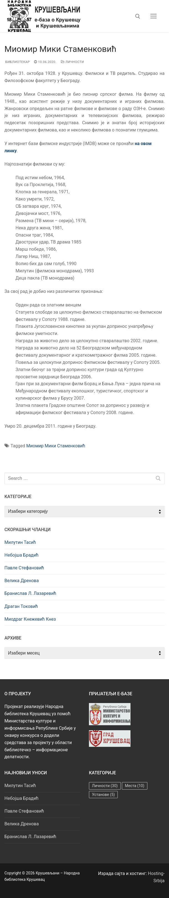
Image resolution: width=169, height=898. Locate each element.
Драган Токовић (21, 606)
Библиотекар (17, 62)
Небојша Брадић (21, 555)
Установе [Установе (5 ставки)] (103, 794)
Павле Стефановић (24, 567)
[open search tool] (137, 16)
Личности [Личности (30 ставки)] (105, 785)
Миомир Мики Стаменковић (55, 445)
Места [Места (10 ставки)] (134, 785)
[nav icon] (153, 16)
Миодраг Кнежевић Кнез (30, 619)
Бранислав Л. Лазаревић (30, 593)
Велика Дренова (21, 580)
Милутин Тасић (20, 542)
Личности (72, 62)
